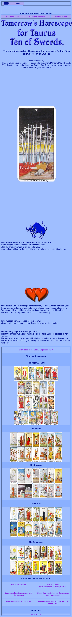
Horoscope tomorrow (37, 16)
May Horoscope (61, 16)
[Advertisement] (36, 88)
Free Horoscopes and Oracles (18, 601)
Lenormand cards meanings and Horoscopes (18, 594)
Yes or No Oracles (18, 585)
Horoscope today (12, 16)
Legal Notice (36, 614)
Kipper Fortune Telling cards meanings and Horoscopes (53, 594)
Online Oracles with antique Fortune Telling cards (53, 602)
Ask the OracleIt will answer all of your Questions (53, 586)
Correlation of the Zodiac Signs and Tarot (36, 350)
